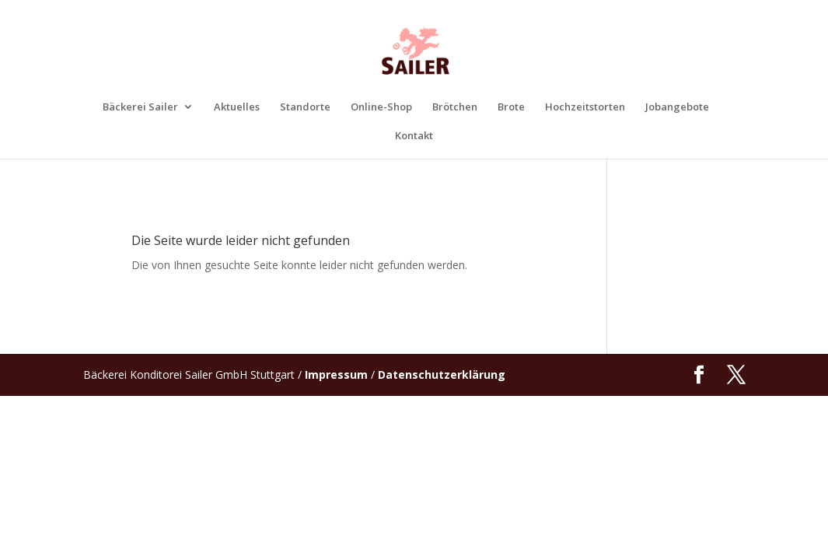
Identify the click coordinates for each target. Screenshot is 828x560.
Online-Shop (381, 107)
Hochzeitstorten (585, 107)
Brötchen (454, 107)
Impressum (336, 374)
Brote (511, 107)
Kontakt (414, 136)
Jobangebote (677, 107)
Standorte (305, 107)
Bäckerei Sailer (140, 107)
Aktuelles (237, 107)
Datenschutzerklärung (441, 374)
